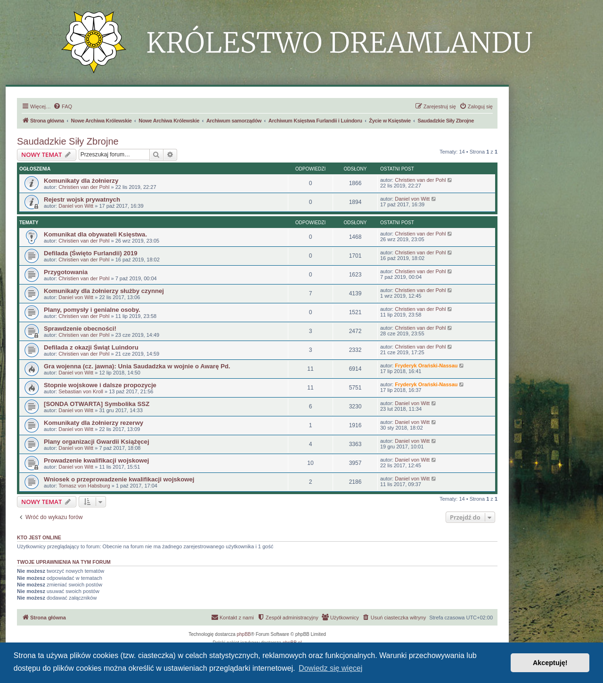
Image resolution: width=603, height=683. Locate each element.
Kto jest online (39, 537)
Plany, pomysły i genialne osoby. (92, 309)
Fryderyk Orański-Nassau (426, 365)
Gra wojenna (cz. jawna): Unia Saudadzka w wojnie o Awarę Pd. (137, 366)
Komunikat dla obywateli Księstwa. (95, 234)
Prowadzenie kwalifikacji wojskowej (96, 460)
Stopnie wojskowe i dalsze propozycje (100, 385)
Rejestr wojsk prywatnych (82, 199)
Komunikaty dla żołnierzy (81, 180)
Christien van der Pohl (83, 187)
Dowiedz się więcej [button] (330, 668)
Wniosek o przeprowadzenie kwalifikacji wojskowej (119, 479)
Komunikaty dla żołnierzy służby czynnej (104, 290)
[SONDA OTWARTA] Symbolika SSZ (96, 403)
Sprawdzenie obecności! (80, 328)
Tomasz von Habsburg (84, 485)
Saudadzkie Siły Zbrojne (68, 141)
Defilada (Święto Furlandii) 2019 (91, 253)
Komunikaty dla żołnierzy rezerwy (93, 422)
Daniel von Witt (75, 206)
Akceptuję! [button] (550, 663)
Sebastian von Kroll (80, 391)
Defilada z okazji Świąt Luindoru (91, 347)
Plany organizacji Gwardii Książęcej (96, 441)
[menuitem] (62, 106)
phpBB (244, 634)
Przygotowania (66, 272)
